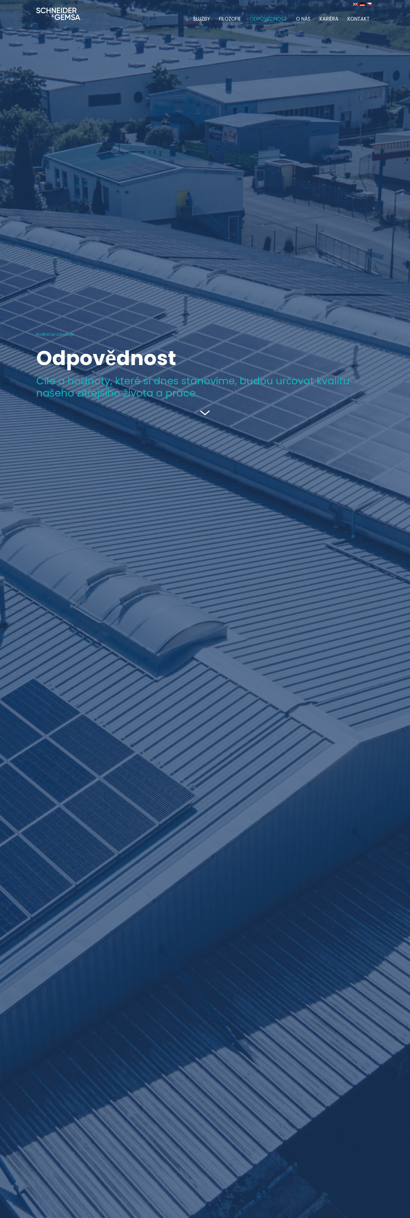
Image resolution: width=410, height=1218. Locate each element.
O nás (303, 18)
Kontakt (358, 18)
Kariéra (329, 18)
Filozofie (230, 18)
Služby (201, 18)
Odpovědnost (268, 18)
